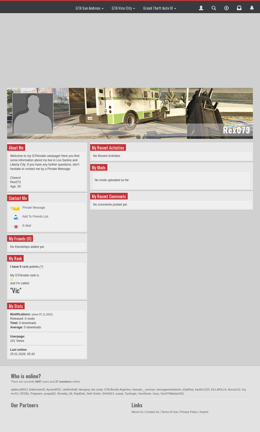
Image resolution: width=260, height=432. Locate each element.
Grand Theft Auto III (159, 8)
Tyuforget (130, 393)
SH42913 (108, 393)
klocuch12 (234, 389)
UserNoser (144, 393)
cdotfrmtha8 (69, 389)
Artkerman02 (37, 389)
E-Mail (26, 225)
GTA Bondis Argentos (117, 389)
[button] (201, 7)
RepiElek (79, 393)
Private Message (33, 207)
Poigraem (36, 393)
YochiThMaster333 (171, 393)
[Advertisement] (130, 51)
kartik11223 (202, 389)
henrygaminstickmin (169, 389)
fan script (97, 389)
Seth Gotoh (94, 393)
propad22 (50, 393)
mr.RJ (14, 393)
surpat (119, 393)
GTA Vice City (123, 8)
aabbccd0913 (19, 389)
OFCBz (24, 393)
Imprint (204, 411)
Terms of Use (169, 411)
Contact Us (152, 411)
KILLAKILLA (218, 389)
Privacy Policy (188, 411)
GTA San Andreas (90, 8)
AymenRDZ (53, 389)
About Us (137, 411)
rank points (30, 266)
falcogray (84, 389)
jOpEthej (188, 389)
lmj (244, 389)
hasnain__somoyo (143, 389)
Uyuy (156, 393)
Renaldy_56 (64, 393)
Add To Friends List (35, 216)
